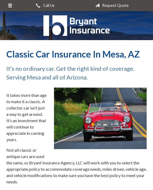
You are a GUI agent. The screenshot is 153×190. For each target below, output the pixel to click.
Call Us (44, 5)
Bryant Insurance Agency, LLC (76, 25)
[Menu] (10, 5)
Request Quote (111, 5)
